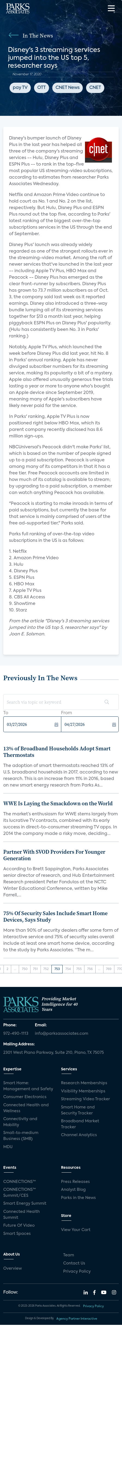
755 (79, 969)
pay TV (20, 88)
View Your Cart (75, 1230)
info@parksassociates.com (61, 1034)
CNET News (68, 88)
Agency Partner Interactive (76, 1318)
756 (90, 969)
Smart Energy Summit (24, 1203)
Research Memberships (84, 1083)
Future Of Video (19, 1226)
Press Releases (75, 1182)
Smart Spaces (17, 1234)
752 (46, 969)
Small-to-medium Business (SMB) (20, 1136)
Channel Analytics (79, 1135)
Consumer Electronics (25, 1097)
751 (35, 969)
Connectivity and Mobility (20, 1122)
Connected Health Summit (21, 1215)
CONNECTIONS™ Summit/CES (19, 1193)
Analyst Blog (73, 1190)
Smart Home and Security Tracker (78, 1110)
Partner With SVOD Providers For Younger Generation (54, 855)
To (5, 713)
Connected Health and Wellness (26, 1108)
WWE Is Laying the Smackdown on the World (58, 803)
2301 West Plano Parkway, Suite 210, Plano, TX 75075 (53, 1053)
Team (68, 1255)
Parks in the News (78, 1198)
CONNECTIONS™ (19, 1182)
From (66, 713)
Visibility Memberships (83, 1091)
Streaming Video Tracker (85, 1099)
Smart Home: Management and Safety (28, 1086)
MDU (8, 1147)
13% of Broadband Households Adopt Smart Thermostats (57, 752)
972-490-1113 (15, 1034)
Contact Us (74, 1263)
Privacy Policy (77, 1271)
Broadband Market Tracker (80, 1124)
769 (108, 969)
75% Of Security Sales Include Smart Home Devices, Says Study (55, 916)
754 (68, 969)
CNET (95, 88)
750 (25, 969)
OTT (41, 88)
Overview (12, 1268)
